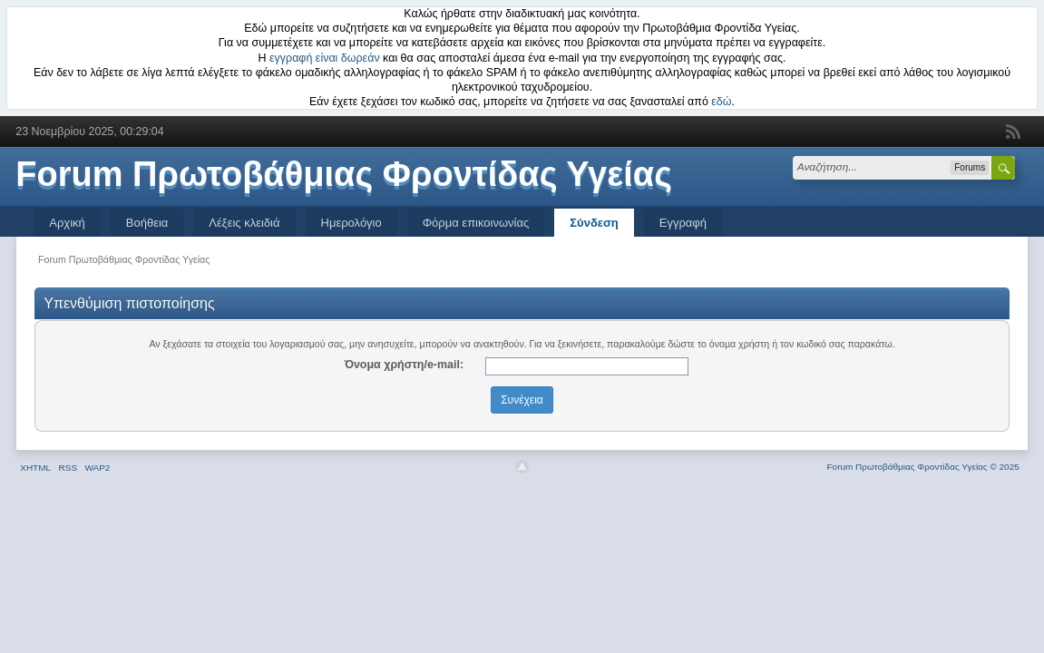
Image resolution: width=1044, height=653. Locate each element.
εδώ (721, 101)
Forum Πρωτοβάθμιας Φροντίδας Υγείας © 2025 (923, 467)
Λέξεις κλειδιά (244, 222)
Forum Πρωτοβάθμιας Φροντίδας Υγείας (343, 174)
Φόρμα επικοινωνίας (476, 222)
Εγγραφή (683, 222)
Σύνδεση (594, 222)
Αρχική (67, 222)
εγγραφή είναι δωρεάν (324, 58)
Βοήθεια (147, 222)
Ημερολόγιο (351, 222)
